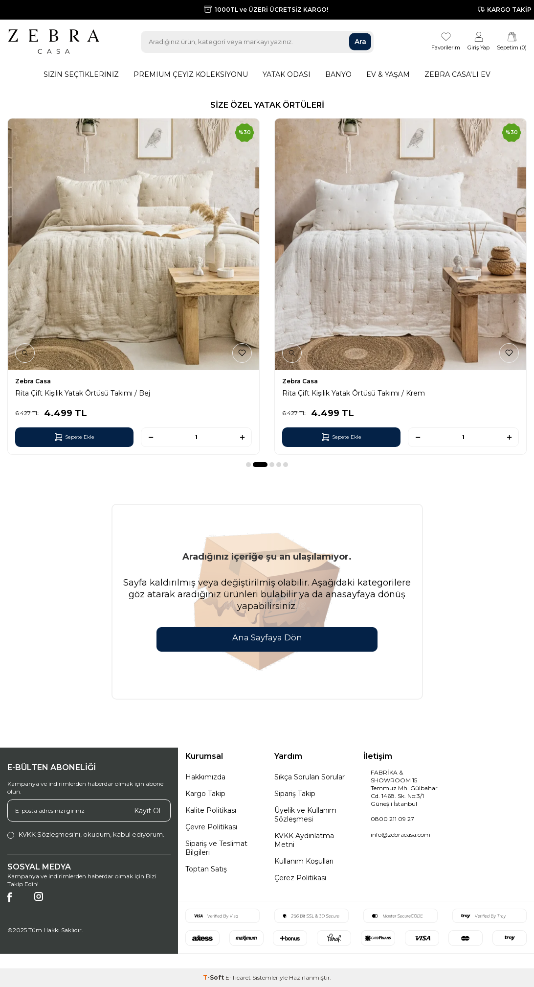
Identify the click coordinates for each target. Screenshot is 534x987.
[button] (248, 464)
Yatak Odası (287, 74)
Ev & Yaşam (388, 74)
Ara (360, 41)
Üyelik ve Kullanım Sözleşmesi (305, 814)
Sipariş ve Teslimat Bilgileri (216, 848)
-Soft (214, 977)
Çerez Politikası (300, 877)
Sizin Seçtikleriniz (81, 74)
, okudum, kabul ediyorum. (85, 834)
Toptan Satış (206, 869)
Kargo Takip (205, 793)
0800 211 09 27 (392, 818)
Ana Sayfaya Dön (267, 638)
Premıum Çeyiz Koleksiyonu (191, 74)
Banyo (338, 74)
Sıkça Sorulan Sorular (309, 777)
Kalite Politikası (210, 810)
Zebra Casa (33, 381)
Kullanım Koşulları (304, 861)
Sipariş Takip (294, 793)
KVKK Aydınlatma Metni (304, 840)
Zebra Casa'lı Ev (457, 74)
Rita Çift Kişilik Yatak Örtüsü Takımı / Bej (82, 393)
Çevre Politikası (211, 826)
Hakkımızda (205, 777)
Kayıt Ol (147, 810)
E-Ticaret (238, 977)
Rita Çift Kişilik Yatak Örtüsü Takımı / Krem (353, 393)
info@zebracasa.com (400, 834)
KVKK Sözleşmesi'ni (49, 834)
